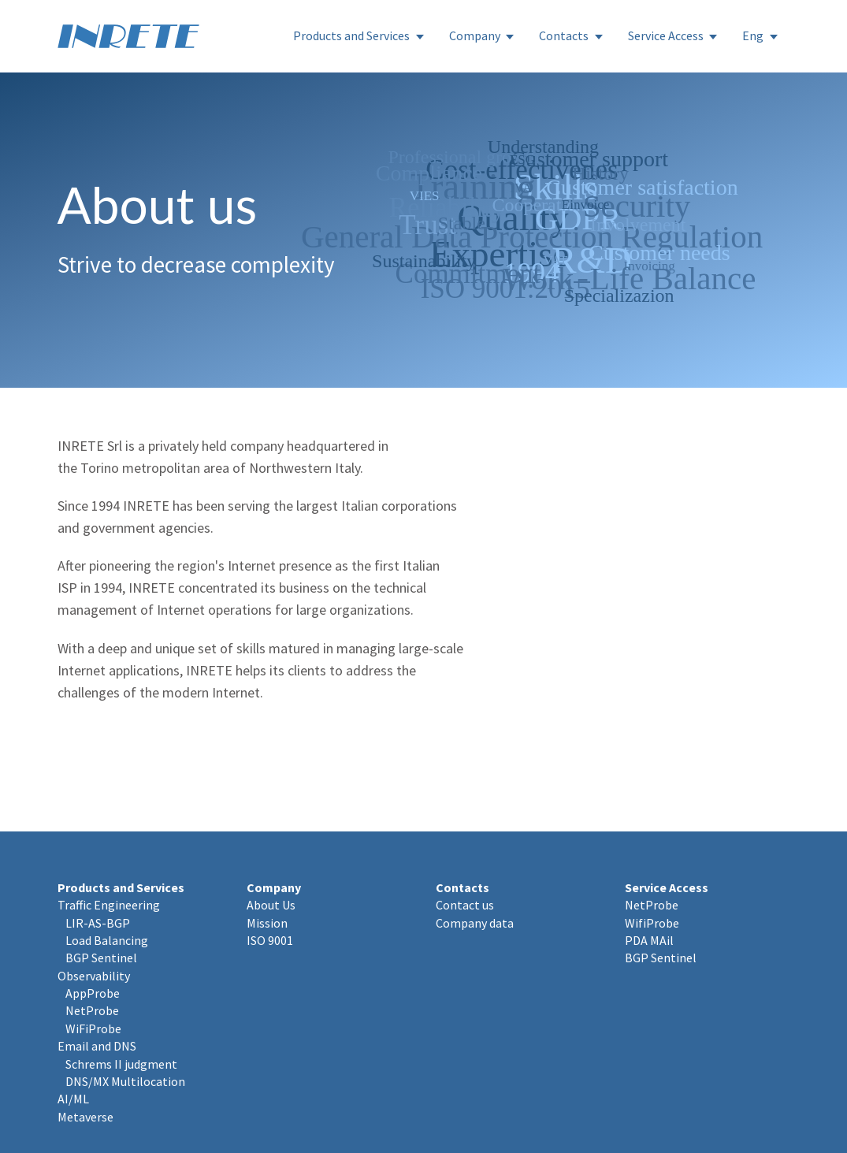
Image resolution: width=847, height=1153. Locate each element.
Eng (752, 35)
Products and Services (351, 35)
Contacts (564, 35)
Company (474, 35)
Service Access (666, 35)
